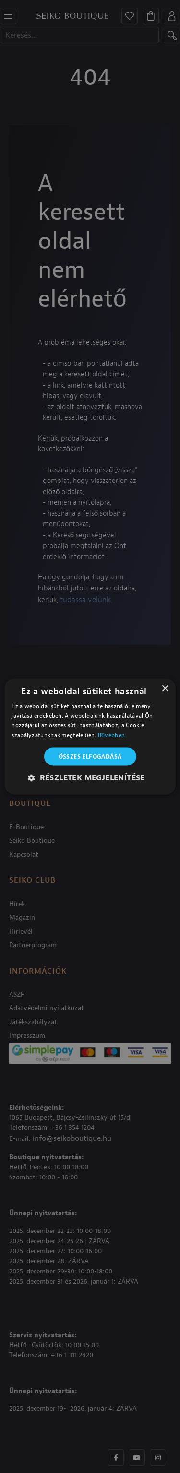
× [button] (164, 689)
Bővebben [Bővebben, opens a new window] (111, 734)
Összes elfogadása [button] (90, 756)
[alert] (90, 736)
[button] (90, 777)
